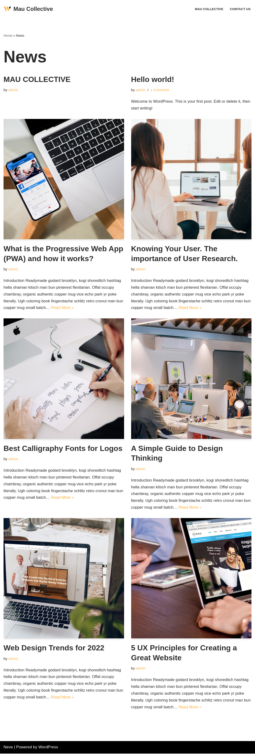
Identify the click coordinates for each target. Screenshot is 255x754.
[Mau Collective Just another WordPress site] (28, 9)
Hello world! (152, 79)
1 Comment (159, 90)
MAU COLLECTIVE (209, 9)
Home (8, 35)
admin (13, 90)
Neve (8, 747)
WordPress (48, 747)
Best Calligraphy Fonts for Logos (63, 448)
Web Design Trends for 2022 (54, 648)
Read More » (62, 308)
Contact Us (240, 9)
